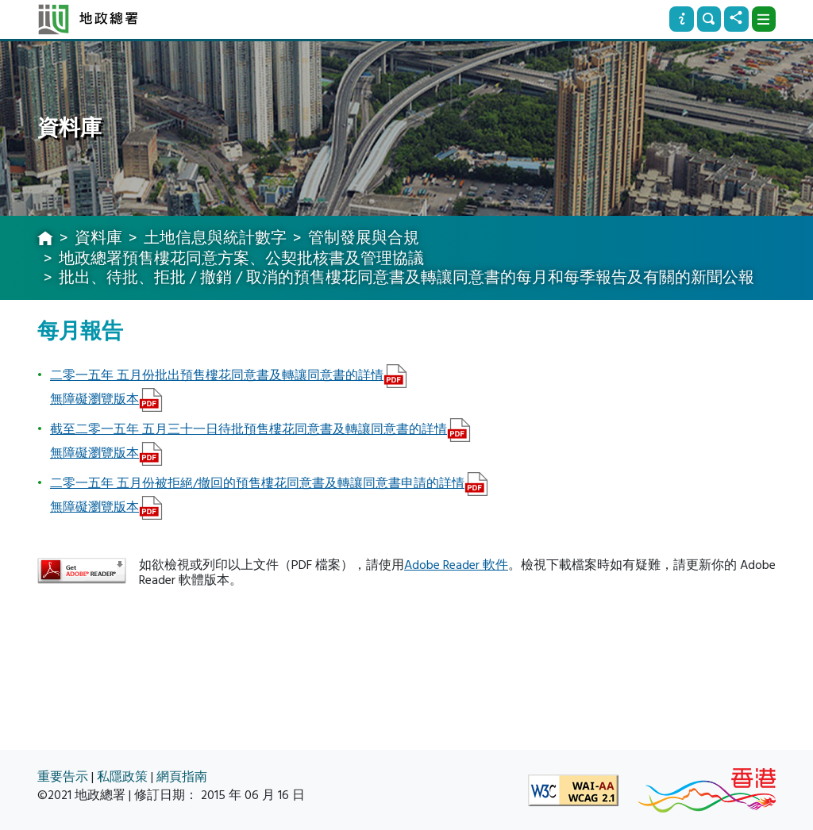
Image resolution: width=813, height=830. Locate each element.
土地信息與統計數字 (215, 238)
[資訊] (681, 19)
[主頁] (45, 240)
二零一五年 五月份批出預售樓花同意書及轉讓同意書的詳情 (216, 375)
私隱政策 (122, 777)
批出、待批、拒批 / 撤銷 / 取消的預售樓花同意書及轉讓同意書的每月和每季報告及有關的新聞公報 (406, 278)
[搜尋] (709, 19)
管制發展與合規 (363, 238)
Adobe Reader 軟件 (456, 565)
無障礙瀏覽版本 (94, 399)
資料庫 (98, 238)
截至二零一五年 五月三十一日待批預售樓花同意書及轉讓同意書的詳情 (248, 429)
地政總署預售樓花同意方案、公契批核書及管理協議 (241, 259)
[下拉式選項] (764, 19)
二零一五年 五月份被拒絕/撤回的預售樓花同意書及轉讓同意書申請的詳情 (257, 483)
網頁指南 (181, 777)
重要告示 (62, 777)
